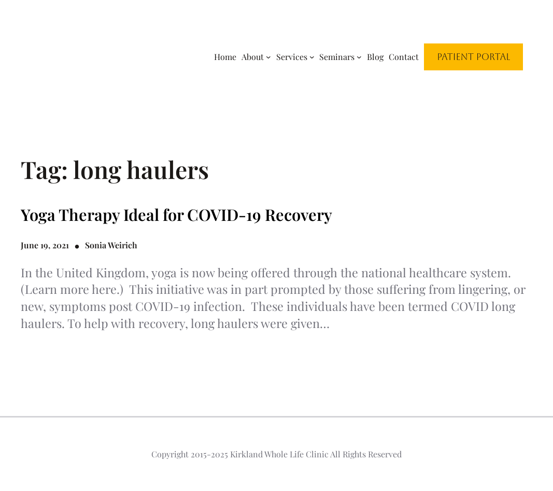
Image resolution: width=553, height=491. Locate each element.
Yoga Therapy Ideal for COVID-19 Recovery (176, 214)
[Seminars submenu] (359, 56)
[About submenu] (268, 56)
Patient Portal (473, 57)
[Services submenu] (312, 56)
